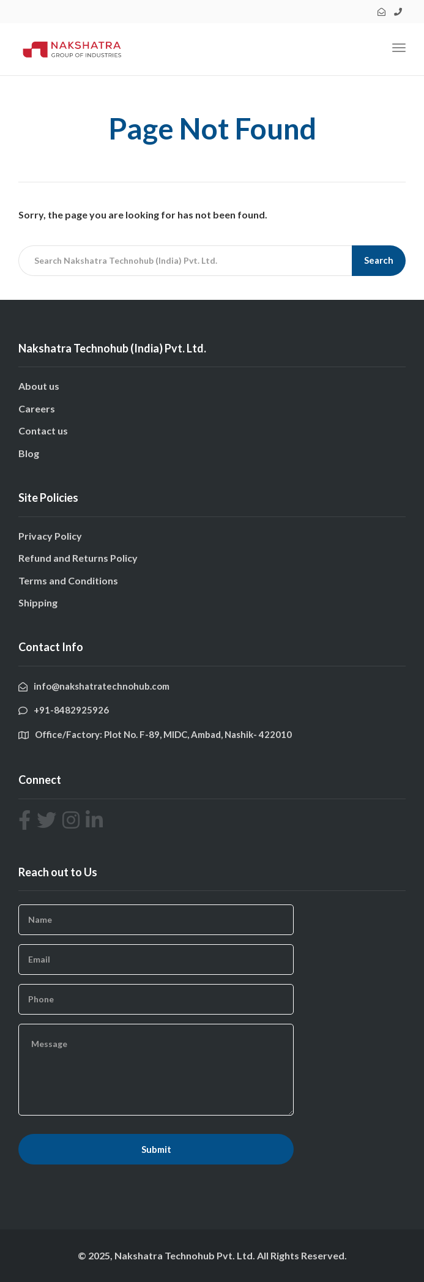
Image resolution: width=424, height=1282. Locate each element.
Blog (28, 453)
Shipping (38, 602)
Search (378, 260)
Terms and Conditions (68, 580)
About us (38, 386)
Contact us (43, 430)
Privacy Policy (50, 536)
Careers (36, 408)
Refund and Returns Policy (78, 558)
